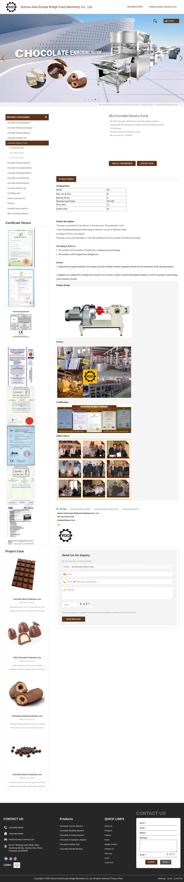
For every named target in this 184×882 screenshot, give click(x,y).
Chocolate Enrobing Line (17, 138)
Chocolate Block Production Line (27, 599)
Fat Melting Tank (13, 193)
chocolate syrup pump (130, 509)
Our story (64, 21)
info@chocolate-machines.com (163, 7)
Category (111, 104)
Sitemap (161, 878)
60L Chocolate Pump (16, 153)
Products (30, 21)
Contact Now (147, 163)
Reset (166, 862)
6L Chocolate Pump (15, 158)
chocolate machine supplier (80, 509)
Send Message (73, 619)
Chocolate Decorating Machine (19, 168)
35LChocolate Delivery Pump (82, 567)
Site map (109, 853)
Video (81, 21)
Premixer (11, 203)
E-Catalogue (115, 21)
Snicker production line (16, 198)
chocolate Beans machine (17, 208)
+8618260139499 (134, 7)
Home (12, 21)
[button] (85, 99)
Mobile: (143, 833)
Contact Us (137, 21)
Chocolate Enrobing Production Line (27, 716)
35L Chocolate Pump (144, 104)
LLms (169, 878)
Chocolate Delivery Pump (126, 104)
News (47, 21)
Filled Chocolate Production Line (27, 658)
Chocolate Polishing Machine (18, 163)
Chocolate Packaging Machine (19, 173)
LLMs (107, 858)
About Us (109, 826)
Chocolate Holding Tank (16, 188)
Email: (143, 828)
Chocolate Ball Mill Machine (18, 183)
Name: (143, 823)
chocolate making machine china (106, 509)
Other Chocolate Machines (17, 214)
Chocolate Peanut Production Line (27, 774)
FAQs (97, 21)
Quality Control (111, 844)
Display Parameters (122, 163)
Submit (150, 862)
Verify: (143, 855)
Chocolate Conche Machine (18, 178)
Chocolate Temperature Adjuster (20, 128)
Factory (108, 835)
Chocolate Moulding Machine (18, 133)
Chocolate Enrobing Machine (18, 123)
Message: (144, 838)
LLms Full (178, 878)
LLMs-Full (109, 862)
